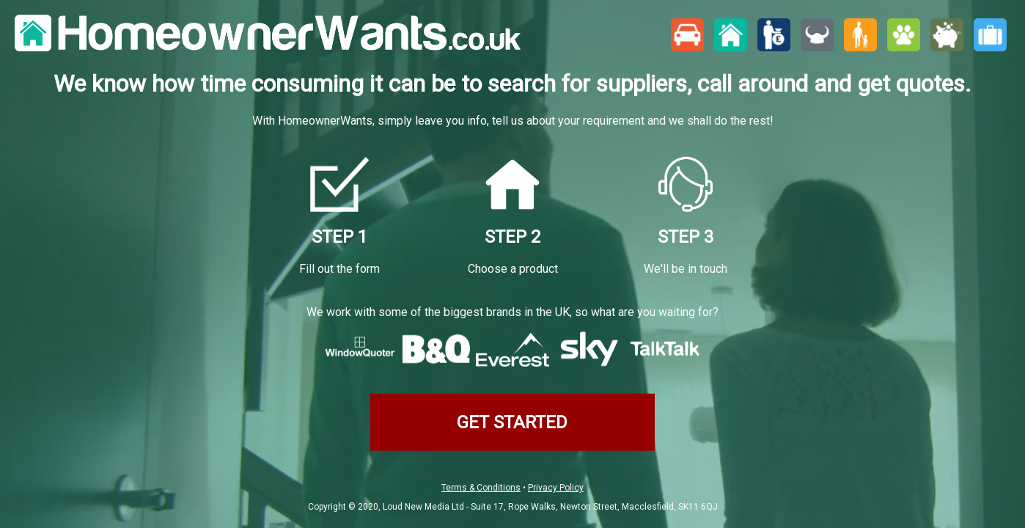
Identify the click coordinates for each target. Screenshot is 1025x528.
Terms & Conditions (481, 488)
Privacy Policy (556, 488)
